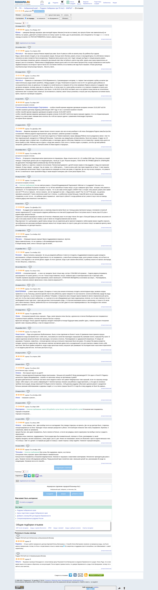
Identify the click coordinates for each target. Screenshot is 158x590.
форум (63, 494)
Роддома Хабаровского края (26, 510)
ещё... (41, 476)
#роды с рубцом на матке (73, 528)
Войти (42, 4)
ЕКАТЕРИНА (21, 291)
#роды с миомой (58, 528)
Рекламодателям (67, 580)
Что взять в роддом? (24, 502)
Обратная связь (56, 580)
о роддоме (49, 494)
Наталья (19, 53)
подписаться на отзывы (25, 43)
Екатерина (20, 409)
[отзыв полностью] (106, 39)
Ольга (18, 158)
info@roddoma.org (78, 580)
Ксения (19, 255)
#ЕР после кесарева (22, 528)
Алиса (18, 425)
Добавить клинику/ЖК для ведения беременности (34, 516)
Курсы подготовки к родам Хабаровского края (32, 513)
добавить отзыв (77, 494)
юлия (18, 359)
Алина (18, 373)
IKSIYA (18, 273)
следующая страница (63, 467)
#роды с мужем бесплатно (38, 528)
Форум (115, 2)
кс (16, 185)
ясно (90, 589)
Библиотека (107, 2)
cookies (96, 587)
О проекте (48, 580)
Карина (19, 544)
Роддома (55, 2)
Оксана (19, 131)
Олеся (18, 210)
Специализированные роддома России (30, 518)
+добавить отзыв (39, 11)
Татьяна (19, 452)
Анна (18, 316)
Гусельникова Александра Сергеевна (32, 107)
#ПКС (49, 528)
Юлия (18, 32)
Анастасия (20, 334)
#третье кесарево (88, 528)
